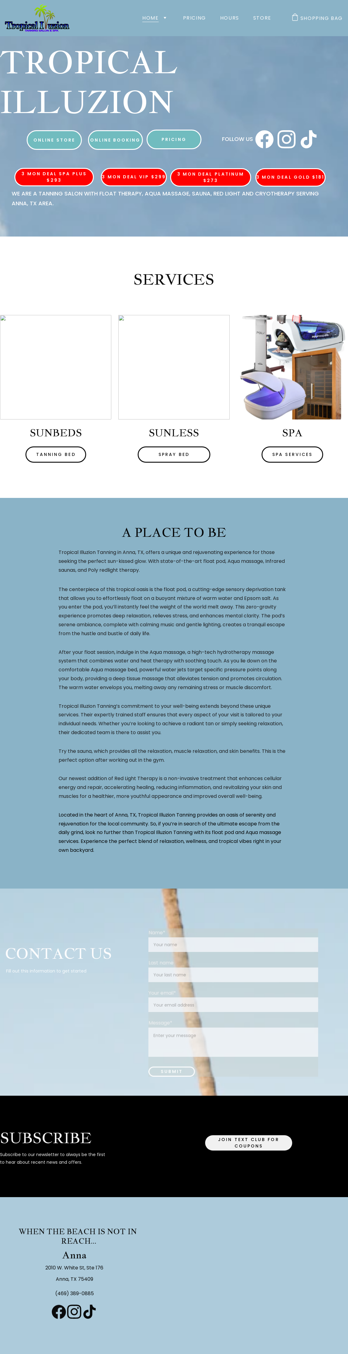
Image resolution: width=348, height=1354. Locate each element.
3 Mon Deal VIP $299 (134, 178)
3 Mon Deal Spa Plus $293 (54, 177)
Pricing (194, 17)
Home (150, 17)
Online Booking (115, 140)
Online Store (54, 140)
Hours (229, 17)
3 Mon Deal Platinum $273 (210, 177)
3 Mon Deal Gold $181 (290, 177)
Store (262, 17)
